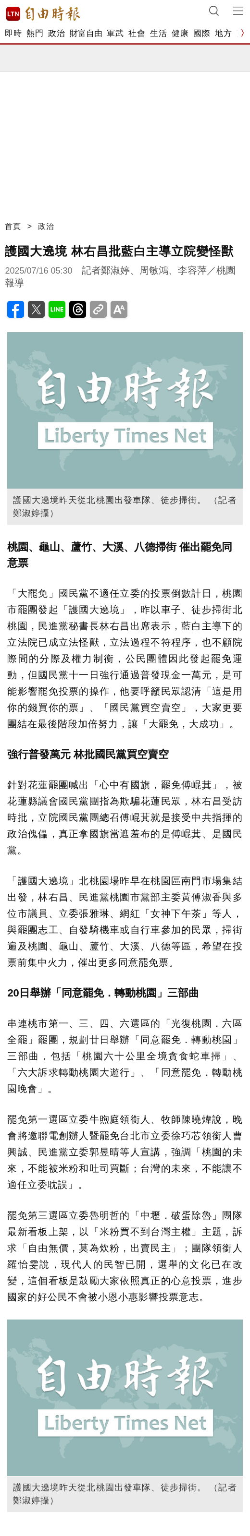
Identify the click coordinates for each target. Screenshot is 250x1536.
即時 (13, 33)
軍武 (115, 33)
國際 (201, 33)
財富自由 (86, 33)
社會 (136, 33)
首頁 (13, 226)
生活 (158, 33)
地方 (223, 33)
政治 (56, 33)
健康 (180, 33)
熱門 (34, 33)
